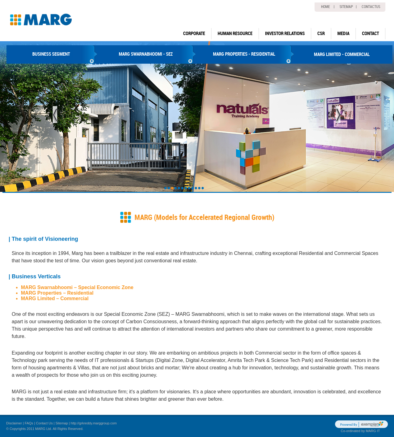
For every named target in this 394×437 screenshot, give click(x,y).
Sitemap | (348, 7)
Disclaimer (14, 423)
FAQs (29, 423)
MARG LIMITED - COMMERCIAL (342, 54)
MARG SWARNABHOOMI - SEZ (146, 54)
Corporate (194, 33)
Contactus (371, 7)
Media (343, 33)
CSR (321, 33)
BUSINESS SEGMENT (51, 54)
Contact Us (44, 423)
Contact (370, 33)
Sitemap (61, 423)
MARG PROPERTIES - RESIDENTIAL (244, 54)
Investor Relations (285, 33)
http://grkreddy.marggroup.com (94, 423)
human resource (235, 33)
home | (328, 7)
